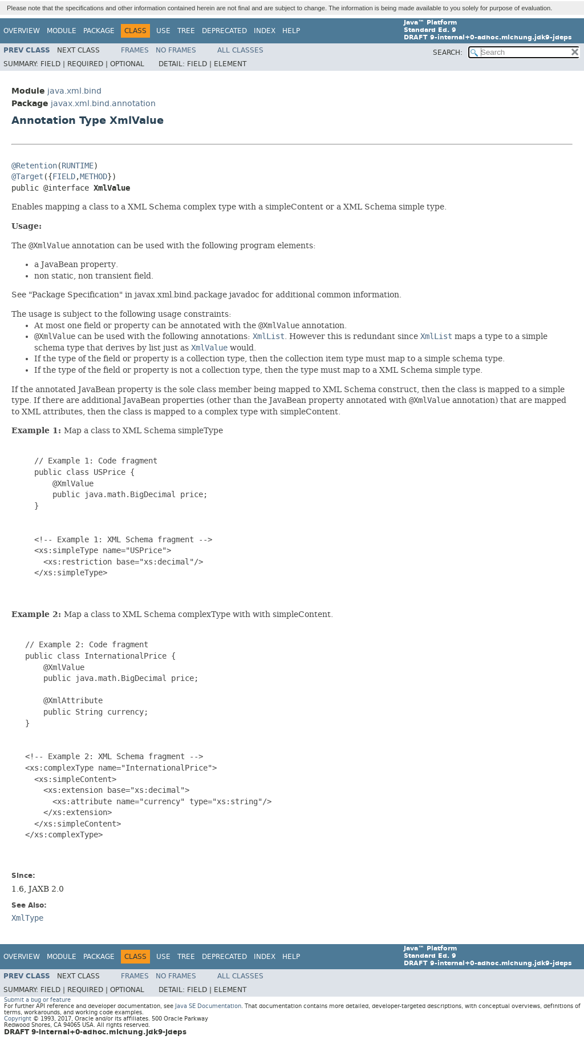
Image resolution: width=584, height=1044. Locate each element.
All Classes (240, 50)
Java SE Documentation (208, 1006)
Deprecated (224, 31)
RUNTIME (78, 166)
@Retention (34, 166)
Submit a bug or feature (37, 1000)
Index (264, 31)
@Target (27, 177)
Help (291, 31)
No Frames (176, 50)
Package (99, 31)
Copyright (17, 1018)
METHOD (93, 177)
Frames (135, 50)
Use (163, 31)
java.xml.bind (74, 91)
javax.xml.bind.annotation (103, 103)
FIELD (63, 177)
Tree (186, 31)
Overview (21, 31)
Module (61, 31)
